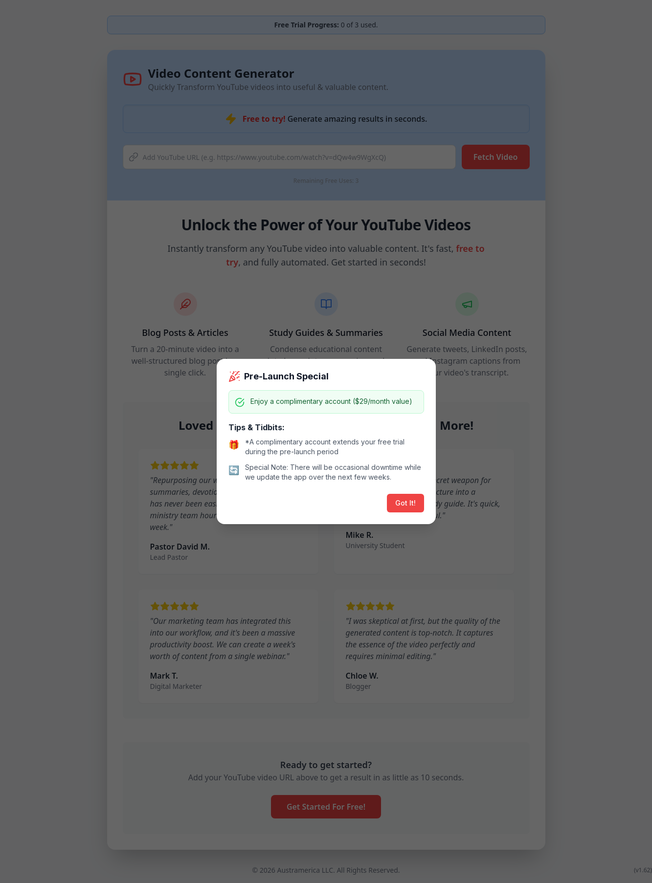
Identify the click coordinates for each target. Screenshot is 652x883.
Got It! (405, 503)
